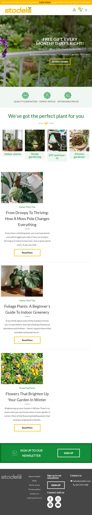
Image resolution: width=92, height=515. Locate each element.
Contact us (34, 493)
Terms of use (34, 485)
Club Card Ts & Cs (34, 498)
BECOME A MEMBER (60, 62)
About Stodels (34, 476)
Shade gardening (35, 155)
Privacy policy (34, 489)
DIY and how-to (57, 156)
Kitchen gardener (79, 155)
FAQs (34, 481)
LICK (55, 2)
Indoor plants (12, 153)
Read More (27, 252)
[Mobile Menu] (86, 9)
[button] (69, 453)
